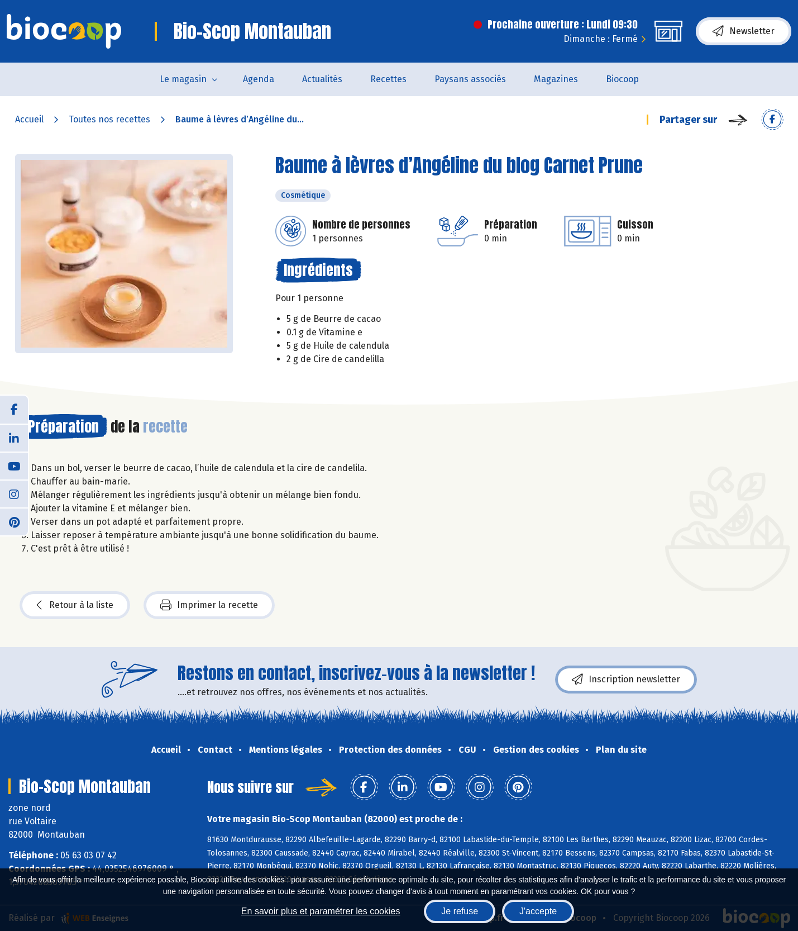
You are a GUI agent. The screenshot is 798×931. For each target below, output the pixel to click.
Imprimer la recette (209, 605)
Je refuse (459, 911)
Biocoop (622, 79)
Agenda (258, 79)
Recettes (388, 79)
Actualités (322, 79)
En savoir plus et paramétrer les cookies (320, 911)
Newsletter (744, 31)
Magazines (556, 79)
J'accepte (538, 911)
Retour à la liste (74, 605)
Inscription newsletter (626, 679)
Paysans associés (470, 79)
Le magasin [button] (183, 79)
